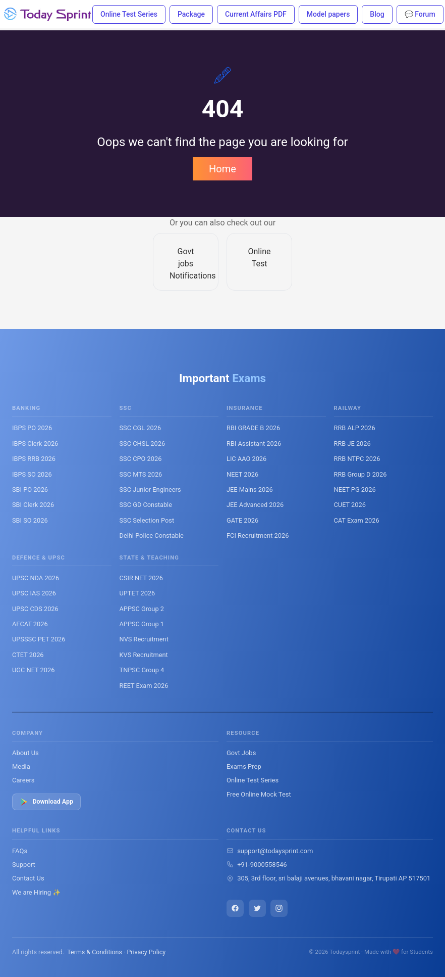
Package (191, 14)
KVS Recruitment (144, 655)
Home (222, 169)
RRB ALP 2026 (354, 428)
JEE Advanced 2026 (255, 504)
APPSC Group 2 (142, 609)
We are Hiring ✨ (36, 892)
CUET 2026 (350, 504)
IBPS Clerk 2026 (35, 443)
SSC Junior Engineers (150, 489)
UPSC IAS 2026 (34, 593)
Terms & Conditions (94, 952)
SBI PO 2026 (30, 489)
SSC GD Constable (146, 504)
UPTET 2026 (137, 593)
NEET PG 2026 (355, 489)
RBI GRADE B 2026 (253, 428)
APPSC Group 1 (142, 624)
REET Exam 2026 (144, 685)
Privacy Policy (146, 952)
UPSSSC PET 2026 (38, 639)
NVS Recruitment (144, 639)
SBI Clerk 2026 (33, 504)
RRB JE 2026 (352, 443)
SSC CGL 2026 (140, 428)
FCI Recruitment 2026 (258, 535)
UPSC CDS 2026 (35, 609)
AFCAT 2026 (30, 624)
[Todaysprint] (48, 14)
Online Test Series (128, 14)
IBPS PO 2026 (32, 428)
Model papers (328, 14)
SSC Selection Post (147, 520)
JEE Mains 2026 (250, 489)
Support (23, 864)
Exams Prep (244, 766)
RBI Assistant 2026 (254, 443)
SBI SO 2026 (30, 520)
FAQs (19, 851)
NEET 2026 (242, 474)
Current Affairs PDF (256, 14)
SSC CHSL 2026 (142, 443)
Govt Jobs (241, 753)
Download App (46, 802)
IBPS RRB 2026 (33, 458)
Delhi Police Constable (152, 535)
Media (21, 766)
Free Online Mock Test (259, 794)
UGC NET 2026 (33, 670)
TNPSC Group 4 (142, 670)
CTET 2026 (28, 655)
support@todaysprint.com (275, 851)
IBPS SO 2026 (32, 474)
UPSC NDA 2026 (35, 578)
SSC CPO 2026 (141, 458)
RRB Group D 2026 (360, 474)
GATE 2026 (242, 520)
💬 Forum (420, 14)
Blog (377, 14)
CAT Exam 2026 (356, 520)
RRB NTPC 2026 (357, 458)
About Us (25, 753)
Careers (23, 780)
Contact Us (28, 878)
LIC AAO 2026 (246, 458)
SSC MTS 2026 (141, 474)
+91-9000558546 (262, 864)
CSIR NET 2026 (141, 578)
